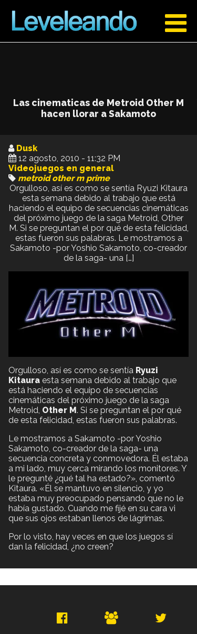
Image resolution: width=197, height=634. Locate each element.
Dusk (26, 148)
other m (68, 178)
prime (98, 178)
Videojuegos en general (61, 168)
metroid (34, 178)
